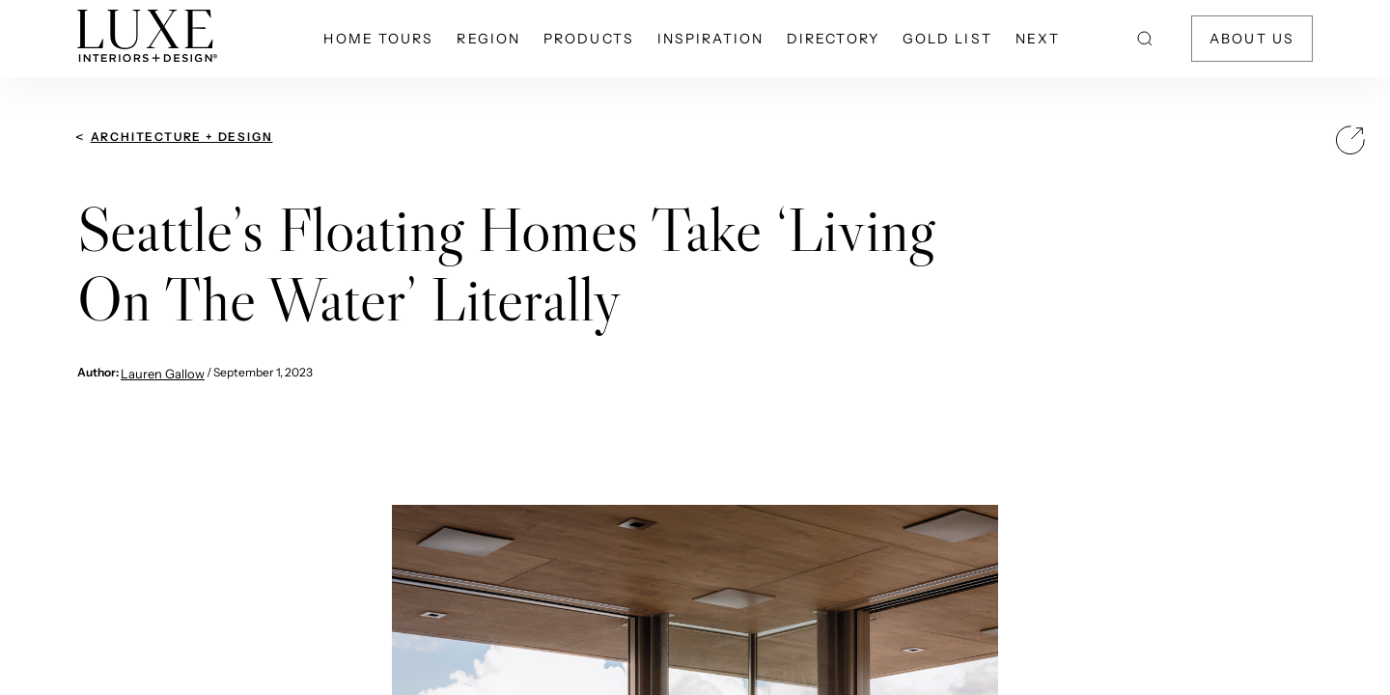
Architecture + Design (182, 136)
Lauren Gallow (163, 373)
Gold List (947, 38)
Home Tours (378, 38)
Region (488, 38)
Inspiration (710, 38)
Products (588, 38)
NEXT (1037, 38)
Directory (833, 38)
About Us (1251, 38)
